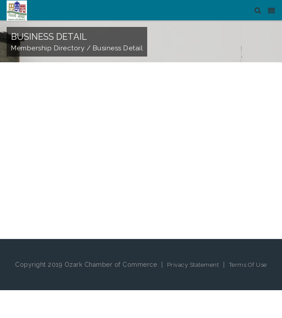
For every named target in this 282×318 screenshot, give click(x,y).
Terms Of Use (248, 264)
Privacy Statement (193, 264)
